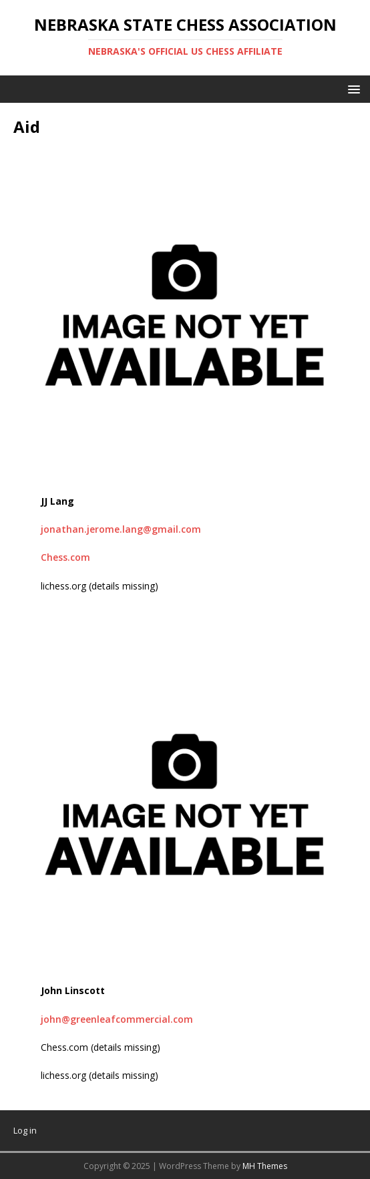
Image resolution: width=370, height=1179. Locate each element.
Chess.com (65, 557)
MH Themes (264, 1166)
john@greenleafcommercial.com (117, 1019)
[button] (352, 88)
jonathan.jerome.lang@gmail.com (121, 529)
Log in (25, 1130)
